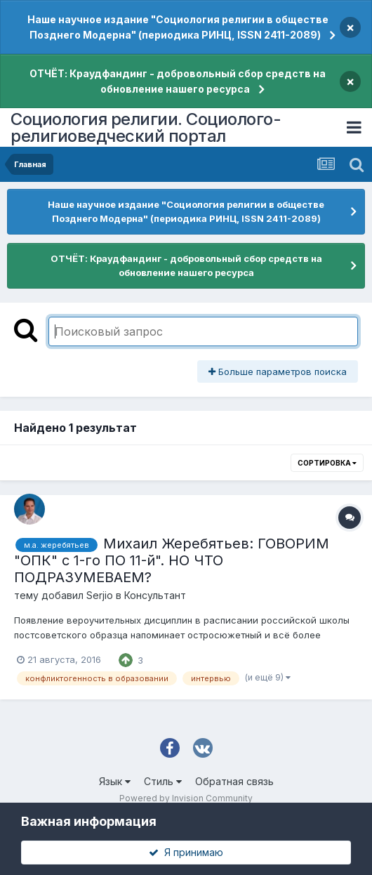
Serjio (99, 595)
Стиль (163, 781)
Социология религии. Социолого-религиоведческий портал (146, 127)
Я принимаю (186, 852)
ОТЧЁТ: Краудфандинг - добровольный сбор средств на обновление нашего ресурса (177, 81)
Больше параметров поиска (277, 371)
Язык (115, 781)
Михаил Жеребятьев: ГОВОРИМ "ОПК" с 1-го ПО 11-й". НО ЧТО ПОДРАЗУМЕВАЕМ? (171, 560)
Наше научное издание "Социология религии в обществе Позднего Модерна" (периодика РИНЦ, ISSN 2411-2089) (177, 27)
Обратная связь (234, 781)
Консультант (155, 595)
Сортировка (327, 463)
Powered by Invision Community (186, 798)
